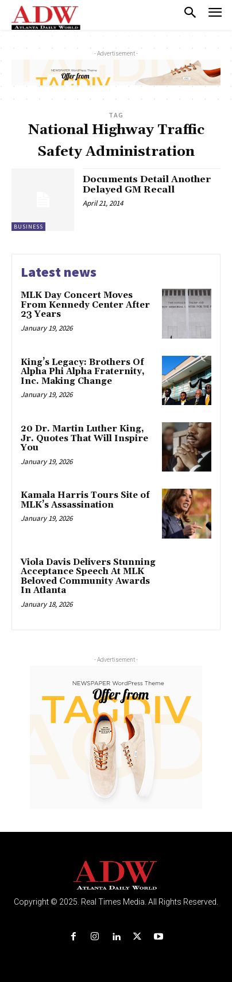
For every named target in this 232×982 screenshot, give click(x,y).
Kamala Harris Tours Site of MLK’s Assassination (85, 500)
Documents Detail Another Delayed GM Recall (147, 184)
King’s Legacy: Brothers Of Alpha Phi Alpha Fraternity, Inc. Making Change (83, 372)
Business (28, 226)
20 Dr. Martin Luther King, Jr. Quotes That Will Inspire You (84, 438)
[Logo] (116, 876)
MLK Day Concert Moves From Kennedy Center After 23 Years (85, 305)
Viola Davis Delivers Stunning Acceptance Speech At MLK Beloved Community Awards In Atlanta (88, 576)
